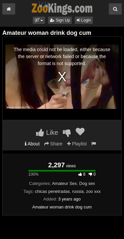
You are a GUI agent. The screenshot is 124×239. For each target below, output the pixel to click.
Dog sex (87, 183)
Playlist (77, 143)
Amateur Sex (64, 183)
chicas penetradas (52, 191)
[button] (39, 20)
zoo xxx (93, 191)
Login (84, 20)
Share (53, 143)
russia (78, 191)
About (32, 143)
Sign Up (60, 20)
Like (47, 132)
